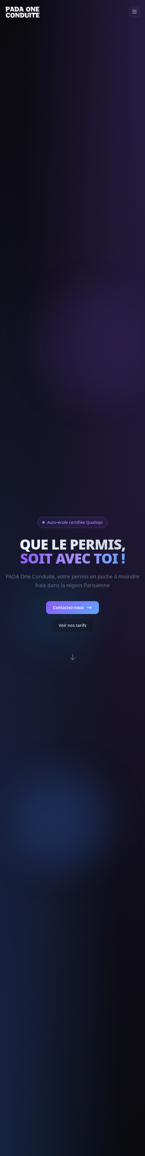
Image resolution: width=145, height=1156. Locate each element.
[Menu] (134, 12)
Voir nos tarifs (72, 625)
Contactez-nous (72, 608)
